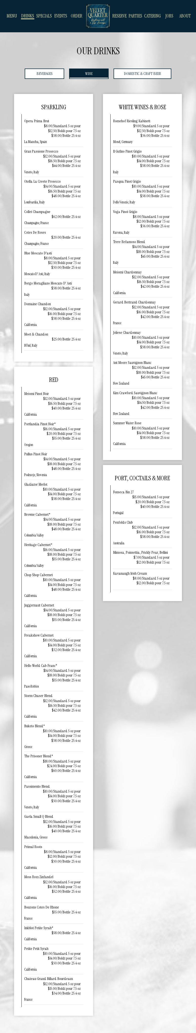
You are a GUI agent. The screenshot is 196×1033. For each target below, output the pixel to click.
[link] (98, 16)
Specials (44, 16)
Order (76, 16)
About (185, 16)
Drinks (27, 16)
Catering (152, 16)
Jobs (169, 16)
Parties (135, 16)
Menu (12, 16)
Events (60, 16)
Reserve (119, 16)
